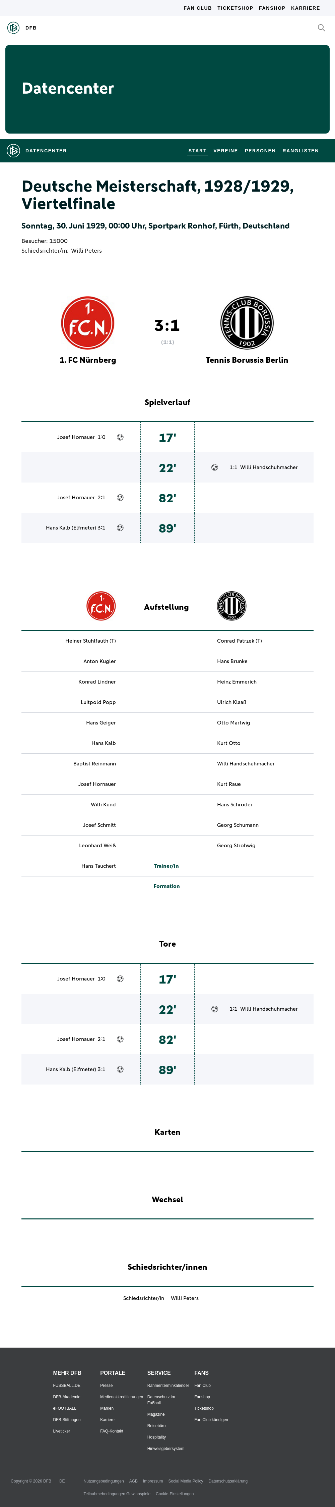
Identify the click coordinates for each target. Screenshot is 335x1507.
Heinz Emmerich (237, 682)
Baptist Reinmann (94, 763)
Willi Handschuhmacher (269, 467)
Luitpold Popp (98, 702)
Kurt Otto (229, 743)
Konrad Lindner (97, 682)
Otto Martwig (233, 722)
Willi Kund (103, 804)
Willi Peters (86, 251)
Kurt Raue (229, 784)
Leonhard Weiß (97, 845)
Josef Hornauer (76, 437)
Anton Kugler (99, 661)
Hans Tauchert (98, 866)
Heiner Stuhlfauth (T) (90, 641)
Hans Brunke (232, 661)
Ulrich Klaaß (232, 702)
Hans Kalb (58, 528)
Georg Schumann (238, 825)
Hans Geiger (101, 722)
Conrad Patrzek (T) (239, 641)
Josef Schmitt (99, 825)
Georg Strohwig (236, 845)
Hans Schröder (235, 804)
